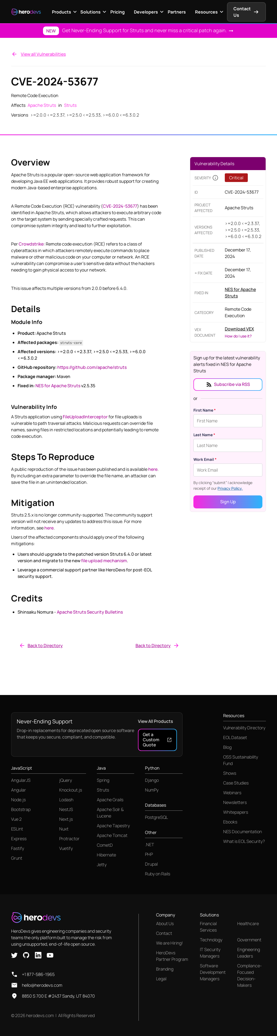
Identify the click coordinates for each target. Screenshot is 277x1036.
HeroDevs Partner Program (172, 956)
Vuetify (66, 848)
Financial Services (208, 927)
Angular (18, 790)
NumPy (152, 790)
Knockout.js (70, 790)
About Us (165, 923)
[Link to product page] (243, 292)
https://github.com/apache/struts (92, 367)
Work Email (205, 459)
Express (19, 839)
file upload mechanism (104, 561)
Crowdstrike (31, 244)
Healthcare (248, 923)
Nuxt (63, 829)
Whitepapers (235, 812)
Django (152, 780)
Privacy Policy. (230, 488)
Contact (164, 933)
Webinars (232, 793)
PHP (149, 854)
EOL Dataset (235, 737)
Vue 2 (16, 819)
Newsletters (235, 802)
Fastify (17, 848)
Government (249, 940)
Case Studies (236, 783)
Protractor (69, 839)
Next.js (66, 819)
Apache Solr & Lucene (110, 812)
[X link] (14, 955)
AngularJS (21, 780)
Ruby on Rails (157, 874)
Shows (229, 773)
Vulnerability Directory (244, 728)
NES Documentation (242, 832)
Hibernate (106, 855)
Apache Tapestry (113, 826)
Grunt (16, 858)
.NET (149, 845)
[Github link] (26, 955)
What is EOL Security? (244, 841)
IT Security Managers (210, 952)
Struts (103, 790)
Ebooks (230, 822)
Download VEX (239, 329)
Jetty (102, 865)
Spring (103, 780)
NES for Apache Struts (57, 386)
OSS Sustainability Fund (240, 760)
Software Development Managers (213, 972)
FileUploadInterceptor (85, 417)
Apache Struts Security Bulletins (90, 612)
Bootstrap (21, 809)
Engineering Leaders (248, 952)
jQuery (65, 780)
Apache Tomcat (112, 835)
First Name (204, 410)
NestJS (66, 809)
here (152, 469)
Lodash (66, 800)
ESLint (17, 829)
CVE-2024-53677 (120, 206)
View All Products (155, 721)
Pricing (117, 12)
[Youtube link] (50, 955)
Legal (161, 979)
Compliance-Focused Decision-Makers (249, 975)
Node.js (18, 800)
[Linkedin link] (38, 955)
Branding (164, 969)
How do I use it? (238, 336)
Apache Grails (110, 800)
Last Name (204, 434)
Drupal (151, 864)
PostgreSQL (156, 817)
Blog (227, 747)
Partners (177, 12)
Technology (211, 940)
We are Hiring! (169, 943)
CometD (105, 845)
